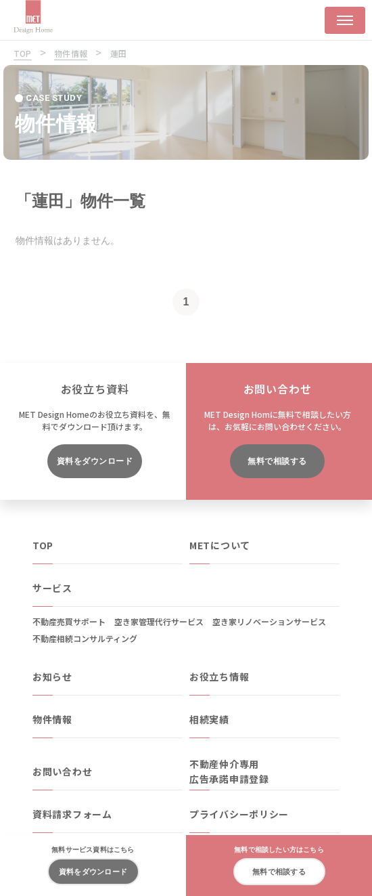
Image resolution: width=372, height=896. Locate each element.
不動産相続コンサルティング (84, 638)
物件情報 (52, 719)
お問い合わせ (62, 771)
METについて (219, 545)
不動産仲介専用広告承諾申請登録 (229, 771)
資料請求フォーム (72, 814)
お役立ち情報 (219, 676)
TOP (42, 545)
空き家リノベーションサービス (269, 621)
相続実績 (209, 719)
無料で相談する (277, 461)
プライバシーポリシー (239, 814)
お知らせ (52, 676)
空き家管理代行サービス (159, 621)
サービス (52, 588)
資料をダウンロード (95, 461)
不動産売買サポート (69, 621)
